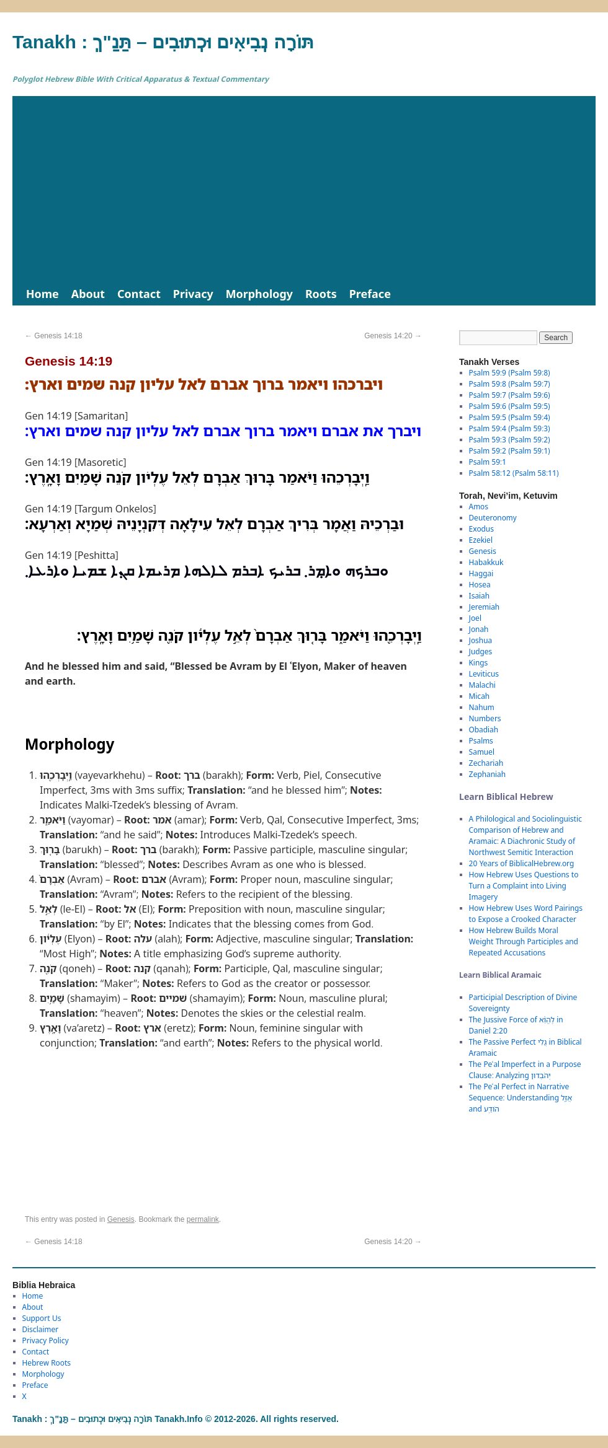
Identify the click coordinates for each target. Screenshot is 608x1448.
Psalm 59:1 (487, 462)
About (88, 293)
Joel (475, 618)
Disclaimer (40, 1329)
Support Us (41, 1318)
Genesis (121, 1219)
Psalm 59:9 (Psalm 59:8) (509, 372)
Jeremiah (484, 607)
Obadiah (483, 729)
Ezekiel (481, 540)
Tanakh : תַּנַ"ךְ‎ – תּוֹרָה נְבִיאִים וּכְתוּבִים (163, 42)
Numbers (485, 718)
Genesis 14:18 (54, 335)
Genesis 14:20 (393, 335)
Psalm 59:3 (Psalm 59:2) (509, 439)
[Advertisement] (304, 189)
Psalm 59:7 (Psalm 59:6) (509, 395)
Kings (478, 662)
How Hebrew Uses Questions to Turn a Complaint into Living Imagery (524, 885)
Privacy (193, 293)
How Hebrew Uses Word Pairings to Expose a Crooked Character (526, 913)
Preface (370, 293)
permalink (203, 1219)
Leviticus (484, 674)
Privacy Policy (45, 1340)
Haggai (481, 573)
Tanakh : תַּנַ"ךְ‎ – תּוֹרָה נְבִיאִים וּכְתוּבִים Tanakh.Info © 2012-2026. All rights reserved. (175, 1419)
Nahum (481, 707)
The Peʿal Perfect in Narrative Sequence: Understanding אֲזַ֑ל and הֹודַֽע (520, 1097)
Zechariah (486, 763)
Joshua (481, 640)
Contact (139, 293)
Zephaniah (487, 774)
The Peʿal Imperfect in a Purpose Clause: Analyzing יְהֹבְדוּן (525, 1070)
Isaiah (479, 595)
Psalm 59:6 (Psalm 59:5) (509, 406)
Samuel (481, 752)
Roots (321, 293)
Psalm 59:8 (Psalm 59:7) (509, 384)
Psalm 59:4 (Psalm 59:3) (509, 428)
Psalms (481, 740)
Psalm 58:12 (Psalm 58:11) (514, 473)
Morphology (259, 293)
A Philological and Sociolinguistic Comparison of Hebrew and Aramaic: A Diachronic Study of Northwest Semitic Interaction (525, 836)
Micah (479, 696)
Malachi (482, 685)
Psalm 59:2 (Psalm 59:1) (509, 450)
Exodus (481, 529)
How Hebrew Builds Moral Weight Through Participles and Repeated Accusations (523, 941)
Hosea (480, 584)
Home (42, 293)
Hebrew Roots (46, 1363)
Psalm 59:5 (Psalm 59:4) (509, 417)
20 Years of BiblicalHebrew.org (521, 863)
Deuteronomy (493, 517)
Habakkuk (486, 562)
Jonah (479, 629)
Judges (481, 651)
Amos (478, 506)
